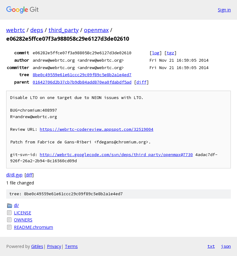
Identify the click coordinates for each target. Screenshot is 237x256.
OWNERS (23, 220)
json (226, 246)
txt (211, 246)
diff (141, 82)
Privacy (54, 246)
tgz (170, 53)
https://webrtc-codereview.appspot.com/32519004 (96, 129)
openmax (96, 30)
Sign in (224, 10)
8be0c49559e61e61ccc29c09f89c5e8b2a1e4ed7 (82, 74)
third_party (63, 30)
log (155, 53)
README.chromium (33, 227)
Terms (71, 246)
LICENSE (22, 213)
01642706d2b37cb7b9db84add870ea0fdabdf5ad (82, 82)
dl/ (16, 205)
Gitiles (37, 246)
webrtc (15, 30)
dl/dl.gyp (14, 175)
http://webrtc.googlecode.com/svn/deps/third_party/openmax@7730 (116, 154)
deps (36, 30)
